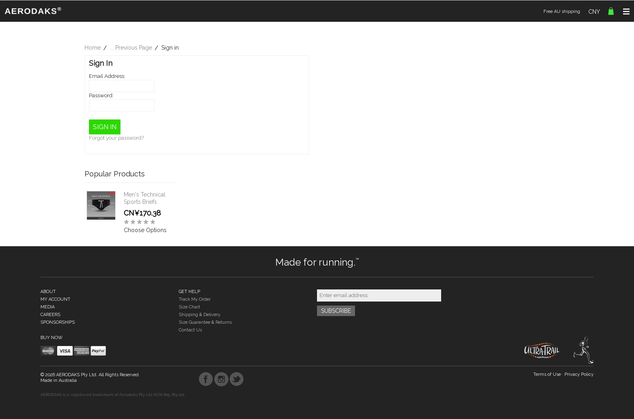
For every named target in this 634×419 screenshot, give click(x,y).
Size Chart (189, 307)
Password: (101, 95)
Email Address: (107, 76)
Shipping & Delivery (199, 314)
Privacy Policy (579, 374)
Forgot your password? (116, 138)
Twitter (237, 379)
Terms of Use (547, 374)
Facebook (206, 379)
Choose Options (145, 230)
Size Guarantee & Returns (205, 322)
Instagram (221, 379)
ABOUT (48, 291)
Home (93, 47)
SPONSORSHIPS (57, 322)
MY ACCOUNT (55, 299)
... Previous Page (131, 47)
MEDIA (47, 307)
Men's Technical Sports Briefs (144, 198)
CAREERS (50, 314)
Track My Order (195, 299)
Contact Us (190, 330)
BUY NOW (51, 337)
